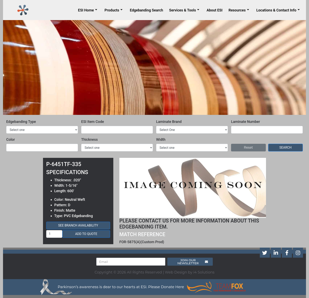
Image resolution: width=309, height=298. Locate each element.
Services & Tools (184, 10)
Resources (238, 10)
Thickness (89, 139)
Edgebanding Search (146, 10)
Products (113, 10)
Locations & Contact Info (278, 10)
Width (161, 139)
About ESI (214, 10)
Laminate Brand (169, 121)
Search (285, 147)
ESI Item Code (92, 121)
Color (10, 139)
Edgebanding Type (21, 121)
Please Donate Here (166, 287)
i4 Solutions (203, 272)
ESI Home (87, 10)
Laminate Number (245, 121)
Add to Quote (86, 234)
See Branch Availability (78, 225)
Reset (248, 147)
